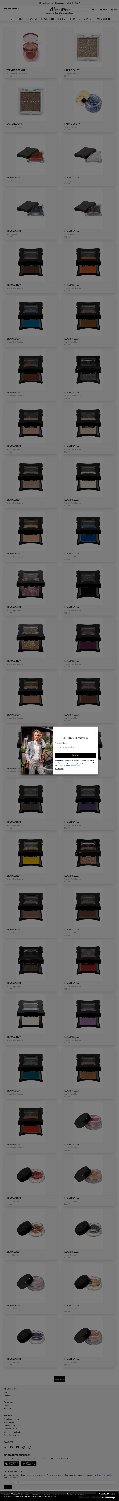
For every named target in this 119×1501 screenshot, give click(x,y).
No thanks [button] (59, 769)
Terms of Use (75, 765)
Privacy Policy (62, 765)
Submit (75, 755)
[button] (59, 1496)
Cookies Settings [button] (108, 1498)
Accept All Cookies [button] (107, 1494)
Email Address (61, 743)
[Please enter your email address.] (75, 747)
